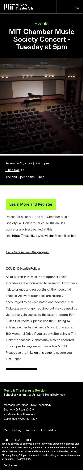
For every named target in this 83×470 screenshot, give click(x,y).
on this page (43, 352)
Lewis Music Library (52, 327)
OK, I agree (10, 465)
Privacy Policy (23, 458)
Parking (16, 430)
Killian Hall (12, 170)
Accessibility (48, 430)
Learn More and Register (30, 204)
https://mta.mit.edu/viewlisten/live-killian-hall (44, 236)
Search (62, 6)
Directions (31, 430)
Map (6, 430)
